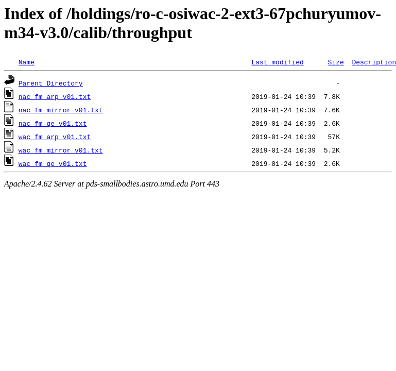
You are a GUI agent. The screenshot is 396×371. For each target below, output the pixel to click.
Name (27, 61)
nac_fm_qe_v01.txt (53, 123)
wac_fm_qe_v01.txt (53, 163)
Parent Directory (51, 83)
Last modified (277, 61)
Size (335, 61)
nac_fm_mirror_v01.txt (61, 109)
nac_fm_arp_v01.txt (55, 96)
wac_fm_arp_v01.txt (55, 136)
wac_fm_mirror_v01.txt (61, 150)
